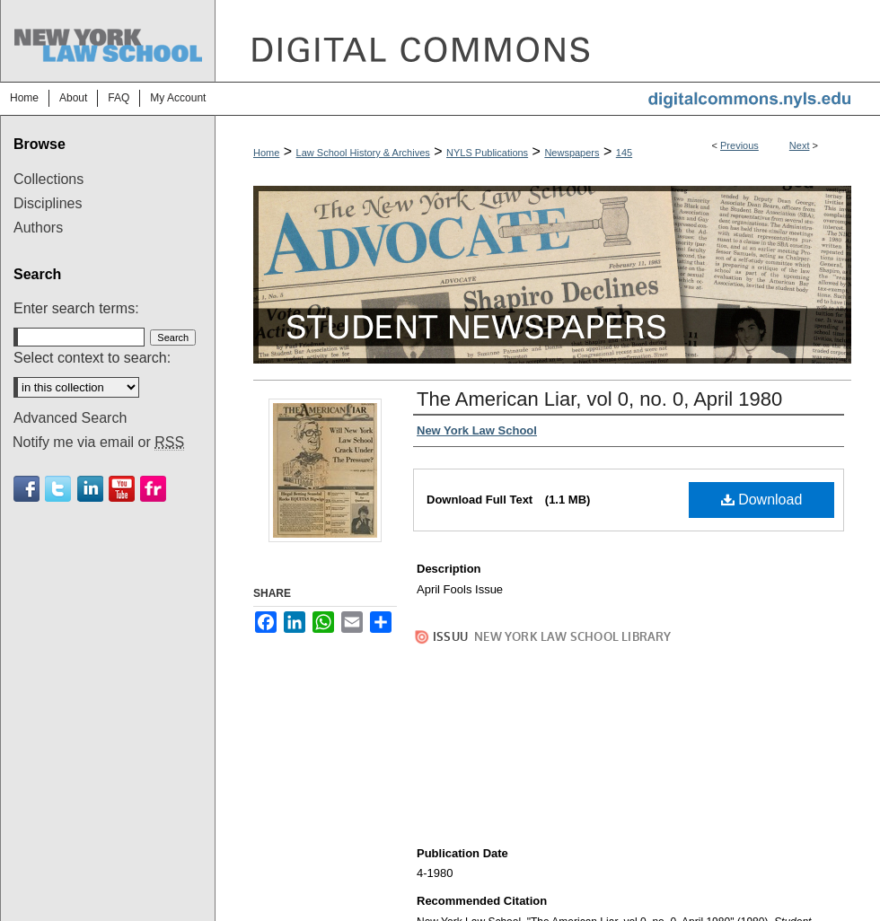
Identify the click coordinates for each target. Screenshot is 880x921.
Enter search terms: (76, 308)
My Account (420, 877)
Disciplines (47, 203)
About (310, 877)
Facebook (26, 489)
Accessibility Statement (526, 877)
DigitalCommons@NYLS (548, 41)
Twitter (58, 489)
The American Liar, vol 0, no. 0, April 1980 (599, 399)
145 (624, 152)
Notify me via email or (98, 442)
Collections (48, 179)
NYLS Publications (487, 152)
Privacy (259, 897)
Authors (38, 227)
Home (266, 152)
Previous (739, 145)
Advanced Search (70, 417)
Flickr (153, 489)
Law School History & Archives (363, 152)
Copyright (310, 897)
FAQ (358, 877)
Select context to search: (92, 357)
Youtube (122, 489)
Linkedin (90, 489)
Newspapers (571, 152)
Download (762, 499)
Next (799, 145)
